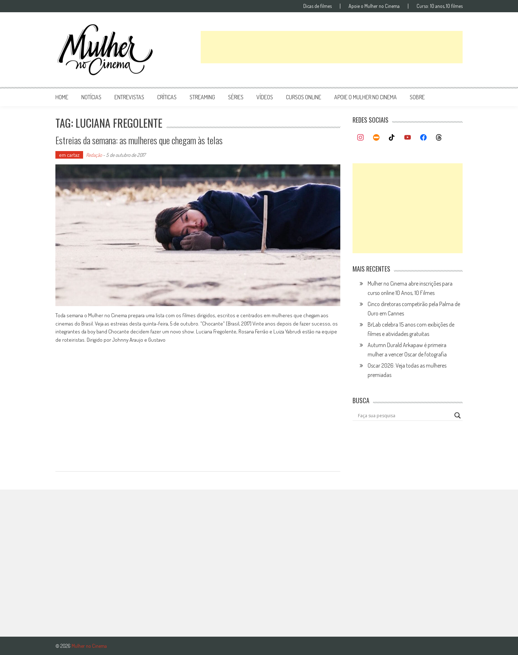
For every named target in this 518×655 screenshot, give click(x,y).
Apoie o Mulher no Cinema (374, 6)
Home (61, 97)
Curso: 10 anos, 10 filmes (440, 6)
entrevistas (129, 97)
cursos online (303, 97)
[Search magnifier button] (458, 415)
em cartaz (69, 154)
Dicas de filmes (317, 6)
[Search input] (404, 415)
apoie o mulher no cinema (365, 97)
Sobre (417, 97)
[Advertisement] (332, 47)
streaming (202, 97)
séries (236, 97)
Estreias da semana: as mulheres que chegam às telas (139, 140)
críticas (167, 97)
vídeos (264, 97)
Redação (94, 155)
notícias (91, 97)
